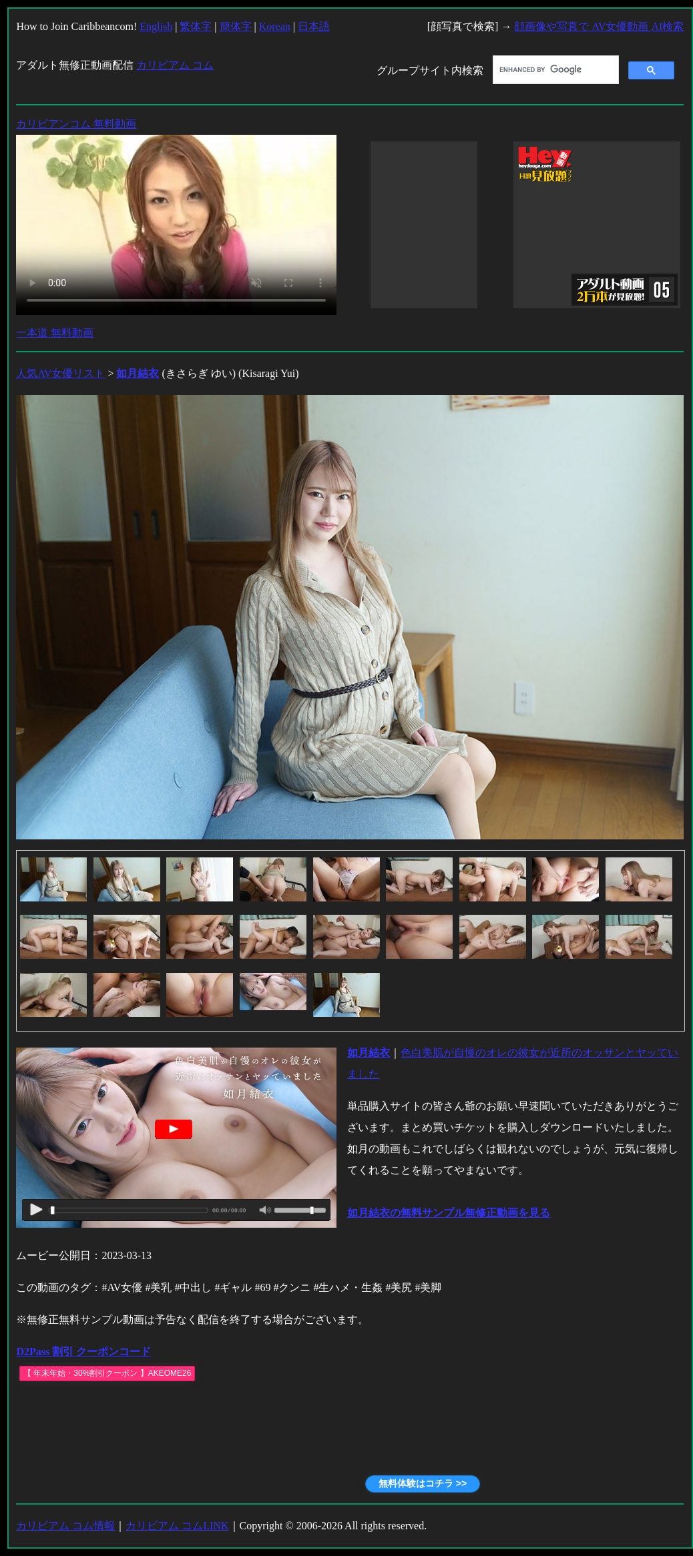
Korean (274, 26)
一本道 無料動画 (54, 332)
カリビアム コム (175, 65)
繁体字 (196, 26)
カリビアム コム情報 (65, 1525)
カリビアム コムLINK (177, 1525)
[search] (554, 70)
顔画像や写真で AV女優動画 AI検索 (599, 26)
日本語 (314, 26)
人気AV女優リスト (60, 373)
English (156, 26)
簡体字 (236, 26)
